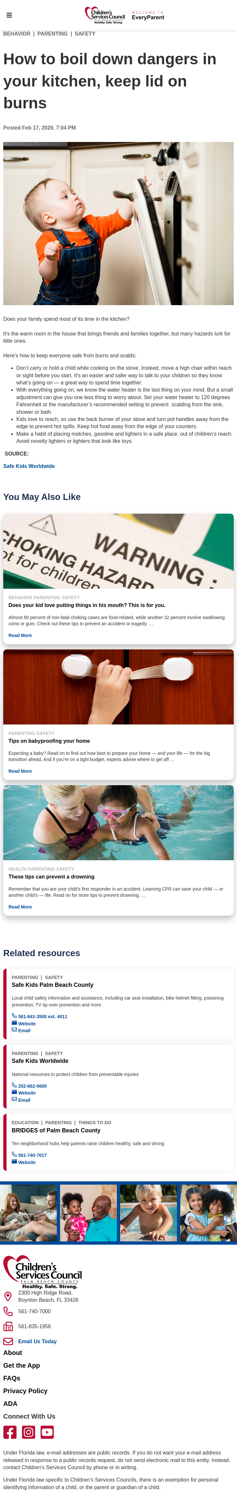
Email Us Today (37, 1341)
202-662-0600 (29, 1085)
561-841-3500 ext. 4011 (39, 1016)
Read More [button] (20, 635)
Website (24, 1023)
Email (21, 1030)
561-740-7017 (29, 1155)
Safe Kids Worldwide (29, 466)
